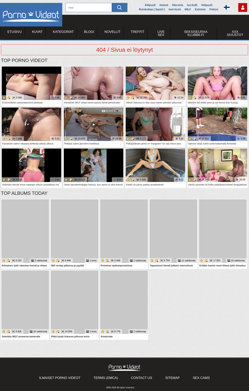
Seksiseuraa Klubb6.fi (195, 33)
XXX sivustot (235, 33)
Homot (164, 5)
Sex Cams (201, 378)
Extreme (200, 9)
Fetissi (214, 9)
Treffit (137, 32)
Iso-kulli (192, 5)
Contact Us (141, 378)
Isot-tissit (175, 9)
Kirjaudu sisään (242, 7)
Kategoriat (63, 32)
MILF (188, 9)
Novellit (112, 32)
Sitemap (172, 378)
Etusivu (14, 32)
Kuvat (37, 32)
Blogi (89, 32)
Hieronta (177, 5)
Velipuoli (206, 5)
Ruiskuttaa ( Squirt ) (152, 9)
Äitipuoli (150, 5)
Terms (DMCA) (106, 378)
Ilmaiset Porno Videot (59, 378)
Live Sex (161, 33)
